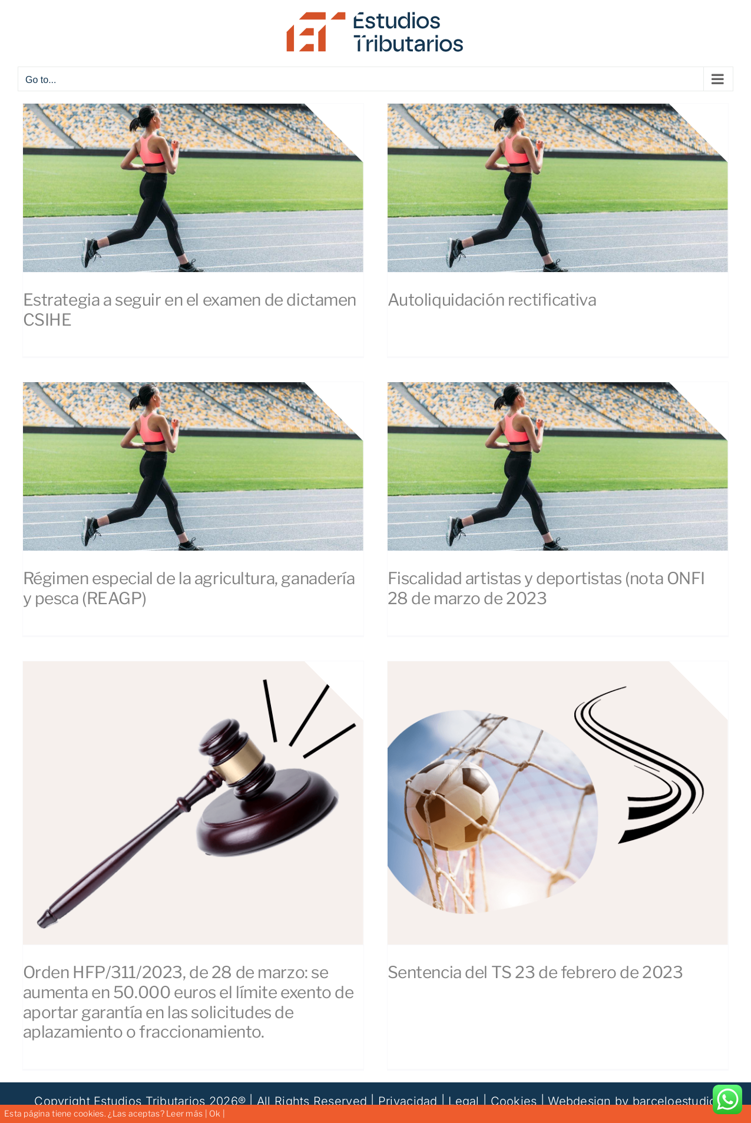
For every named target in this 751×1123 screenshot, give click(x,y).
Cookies (514, 1101)
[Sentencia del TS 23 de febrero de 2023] (558, 803)
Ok (215, 1113)
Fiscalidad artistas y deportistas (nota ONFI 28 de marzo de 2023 (547, 588)
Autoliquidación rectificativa (492, 300)
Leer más (184, 1113)
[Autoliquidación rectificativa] (558, 188)
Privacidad (408, 1101)
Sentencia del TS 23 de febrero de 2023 (535, 972)
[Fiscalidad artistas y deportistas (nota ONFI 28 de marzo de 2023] (558, 466)
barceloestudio (675, 1101)
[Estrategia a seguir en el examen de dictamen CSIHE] (193, 188)
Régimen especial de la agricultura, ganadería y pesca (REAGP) (189, 588)
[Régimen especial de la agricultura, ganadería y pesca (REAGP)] (193, 466)
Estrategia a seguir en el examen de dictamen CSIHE (190, 310)
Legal (463, 1101)
